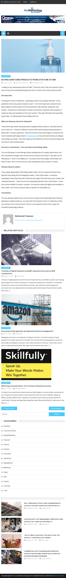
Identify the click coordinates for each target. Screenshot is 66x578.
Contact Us (33, 2)
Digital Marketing (9, 435)
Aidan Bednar (45, 524)
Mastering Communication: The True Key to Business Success (26, 386)
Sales (6, 472)
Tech (5, 490)
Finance (6, 444)
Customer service (10, 431)
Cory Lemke (18, 333)
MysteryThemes (59, 576)
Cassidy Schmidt (46, 508)
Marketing (7, 467)
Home (25, 2)
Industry (6, 449)
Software (7, 486)
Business (5, 76)
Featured (7, 440)
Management (8, 463)
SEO (5, 477)
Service (6, 481)
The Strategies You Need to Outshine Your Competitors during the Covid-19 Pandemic (58, 408)
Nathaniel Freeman (22, 83)
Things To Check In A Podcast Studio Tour (10, 408)
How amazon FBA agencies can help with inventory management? (27, 331)
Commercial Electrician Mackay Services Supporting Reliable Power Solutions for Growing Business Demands (42, 553)
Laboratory (7, 458)
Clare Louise (20, 276)
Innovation (7, 454)
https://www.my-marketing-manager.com (29, 220)
